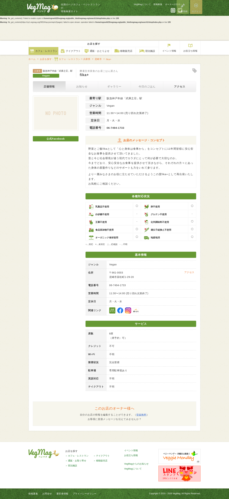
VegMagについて (133, 5)
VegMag (44, 453)
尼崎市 (98, 59)
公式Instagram (164, 11)
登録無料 (141, 414)
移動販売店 (101, 460)
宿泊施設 (72, 465)
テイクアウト (103, 455)
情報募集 (149, 5)
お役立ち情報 (131, 455)
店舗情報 (49, 86)
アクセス (179, 86)
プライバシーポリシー (85, 493)
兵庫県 (86, 59)
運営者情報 (62, 493)
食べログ (136, 310)
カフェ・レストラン (78, 455)
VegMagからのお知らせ (136, 463)
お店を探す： (60, 59)
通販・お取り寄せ (77, 460)
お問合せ (47, 493)
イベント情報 (131, 450)
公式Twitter (171, 11)
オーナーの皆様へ (165, 5)
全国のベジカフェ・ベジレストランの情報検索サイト (82, 9)
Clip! (194, 70)
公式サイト (112, 310)
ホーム (32, 59)
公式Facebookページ (120, 310)
